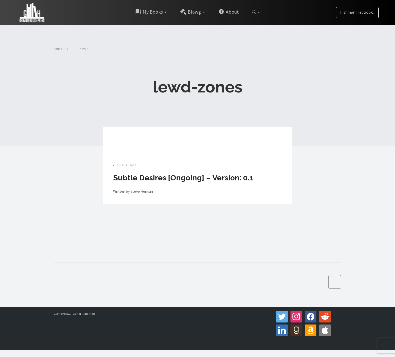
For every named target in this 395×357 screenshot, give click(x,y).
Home (58, 49)
